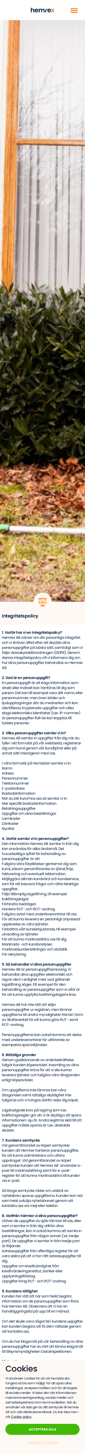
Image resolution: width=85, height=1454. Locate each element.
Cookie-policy (21, 1416)
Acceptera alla (42, 1429)
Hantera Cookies (42, 1443)
